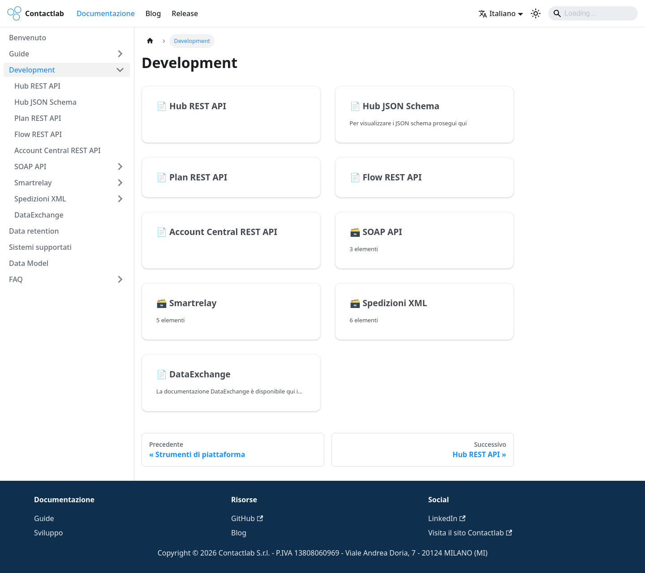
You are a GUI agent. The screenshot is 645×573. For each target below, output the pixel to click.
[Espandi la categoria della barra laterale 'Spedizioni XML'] (120, 199)
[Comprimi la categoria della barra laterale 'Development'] (120, 70)
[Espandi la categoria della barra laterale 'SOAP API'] (120, 166)
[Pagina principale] (150, 41)
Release (185, 13)
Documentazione (106, 13)
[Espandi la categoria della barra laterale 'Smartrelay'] (120, 182)
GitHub (247, 518)
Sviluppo (48, 533)
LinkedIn (446, 518)
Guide (44, 518)
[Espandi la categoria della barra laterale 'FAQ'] (120, 279)
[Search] (593, 13)
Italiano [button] (497, 13)
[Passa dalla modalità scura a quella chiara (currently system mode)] (536, 13)
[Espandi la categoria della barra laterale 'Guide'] (120, 54)
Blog (153, 13)
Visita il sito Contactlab (470, 533)
